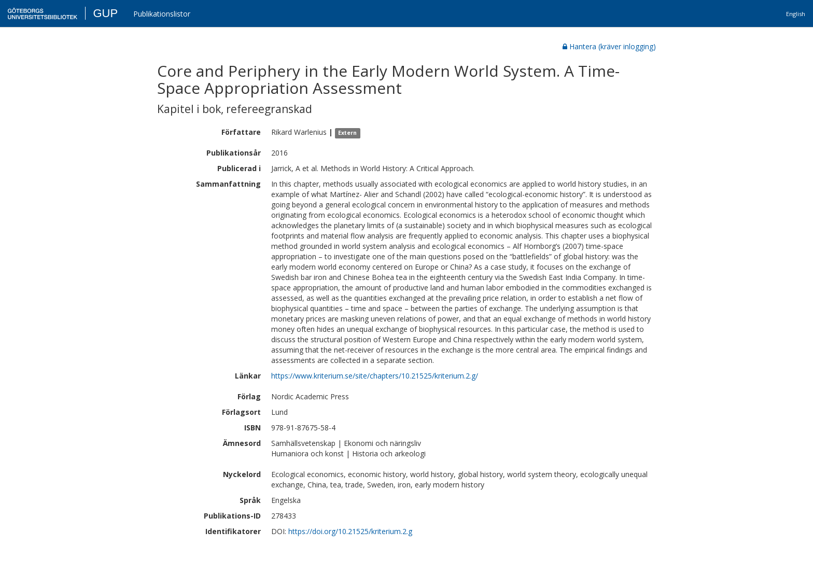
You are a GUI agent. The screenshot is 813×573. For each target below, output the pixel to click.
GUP (105, 13)
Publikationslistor (161, 14)
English (795, 14)
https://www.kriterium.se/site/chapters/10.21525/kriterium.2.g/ (374, 376)
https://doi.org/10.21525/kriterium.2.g (350, 531)
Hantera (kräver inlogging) (609, 46)
